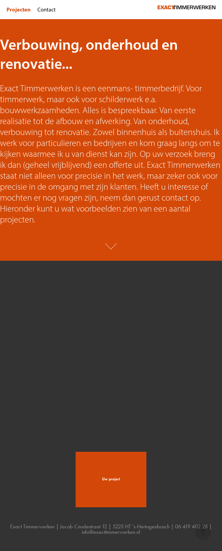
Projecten (19, 9)
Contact (46, 9)
